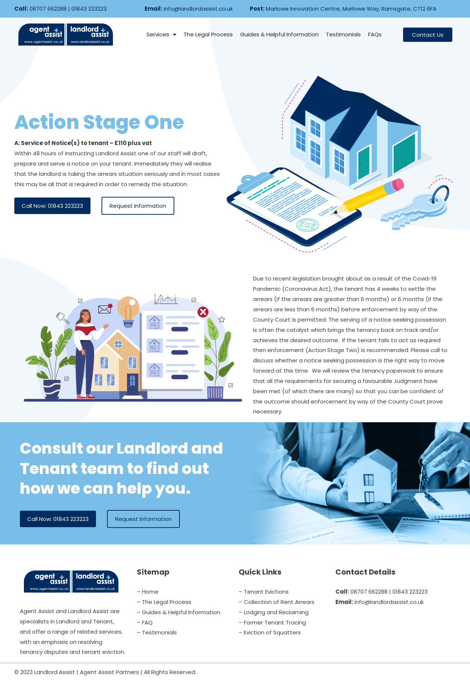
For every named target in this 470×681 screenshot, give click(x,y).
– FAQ (145, 622)
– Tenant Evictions (264, 591)
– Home (148, 591)
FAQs (375, 34)
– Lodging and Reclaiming (274, 612)
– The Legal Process (164, 602)
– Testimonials (157, 632)
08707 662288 (48, 8)
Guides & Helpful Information (279, 34)
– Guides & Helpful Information (178, 612)
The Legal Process (208, 34)
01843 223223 (89, 8)
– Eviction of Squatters (270, 632)
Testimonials (343, 34)
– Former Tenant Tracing (272, 622)
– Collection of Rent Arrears (276, 602)
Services (161, 34)
